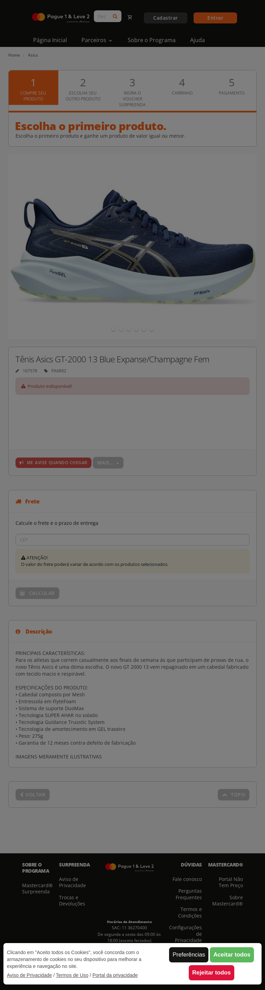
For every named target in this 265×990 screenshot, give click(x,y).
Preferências (189, 954)
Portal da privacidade (115, 975)
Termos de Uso (72, 975)
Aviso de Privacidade (29, 975)
